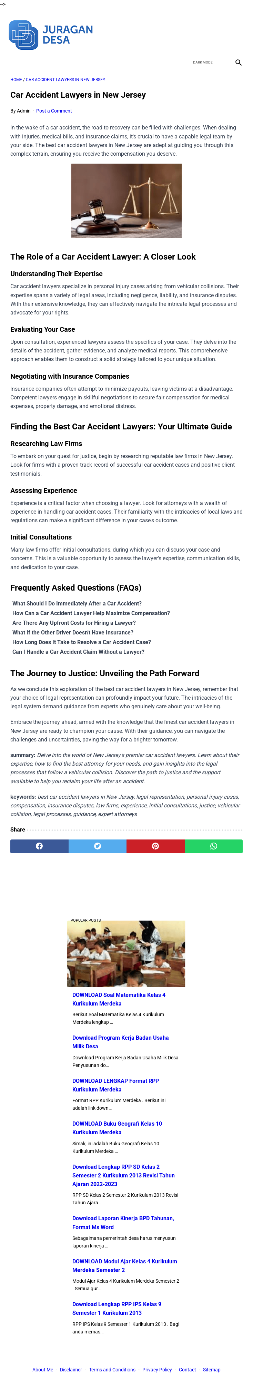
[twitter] (202, 28)
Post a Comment (54, 104)
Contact (187, 1371)
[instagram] (235, 28)
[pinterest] (155, 840)
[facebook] (186, 28)
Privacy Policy (157, 1371)
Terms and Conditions (112, 1371)
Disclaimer (71, 1371)
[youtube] (219, 28)
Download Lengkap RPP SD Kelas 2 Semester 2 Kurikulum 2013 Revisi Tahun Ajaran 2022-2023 (123, 1174)
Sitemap (212, 1371)
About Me (42, 1371)
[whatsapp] (214, 840)
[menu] (14, 53)
